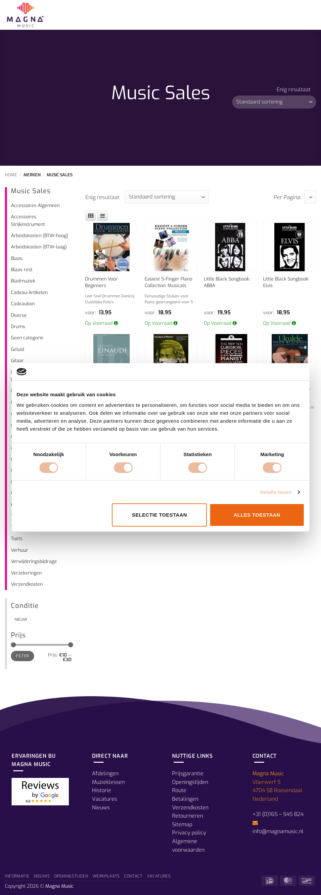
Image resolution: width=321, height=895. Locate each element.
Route (179, 790)
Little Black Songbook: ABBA (227, 282)
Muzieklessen (108, 782)
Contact (133, 876)
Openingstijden (190, 782)
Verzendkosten (27, 584)
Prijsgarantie (188, 773)
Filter (22, 656)
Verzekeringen (26, 573)
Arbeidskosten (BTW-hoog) (39, 236)
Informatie (17, 876)
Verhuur (19, 550)
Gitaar (17, 361)
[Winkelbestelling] (274, 102)
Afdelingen (105, 773)
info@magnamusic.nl (277, 831)
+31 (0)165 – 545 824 (277, 814)
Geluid (17, 349)
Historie (101, 790)
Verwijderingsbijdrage (34, 561)
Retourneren (187, 815)
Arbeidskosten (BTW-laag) (39, 247)
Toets (17, 538)
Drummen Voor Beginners (101, 282)
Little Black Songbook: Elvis (286, 282)
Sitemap (182, 824)
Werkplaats (106, 876)
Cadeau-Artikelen (29, 292)
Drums (18, 326)
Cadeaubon (23, 304)
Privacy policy (189, 832)
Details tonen (276, 492)
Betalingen (185, 798)
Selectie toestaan (159, 515)
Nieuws (101, 807)
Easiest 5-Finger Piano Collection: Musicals (168, 282)
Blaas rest (21, 270)
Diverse (19, 315)
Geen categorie (27, 338)
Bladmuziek (23, 281)
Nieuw (21, 619)
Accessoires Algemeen (35, 205)
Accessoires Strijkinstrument (28, 220)
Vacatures (104, 798)
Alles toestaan (257, 515)
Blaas (17, 258)
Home (11, 175)
